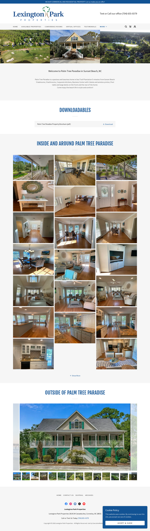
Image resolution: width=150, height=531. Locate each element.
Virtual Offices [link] (73, 27)
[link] (38, 13)
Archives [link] (89, 495)
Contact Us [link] (68, 495)
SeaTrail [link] (79, 495)
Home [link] (15, 27)
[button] (103, 26)
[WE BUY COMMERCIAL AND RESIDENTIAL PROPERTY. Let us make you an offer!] (75, 1)
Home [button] (59, 495)
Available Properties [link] (31, 27)
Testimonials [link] (90, 27)
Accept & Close (125, 523)
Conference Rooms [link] (54, 27)
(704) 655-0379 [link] (129, 13)
